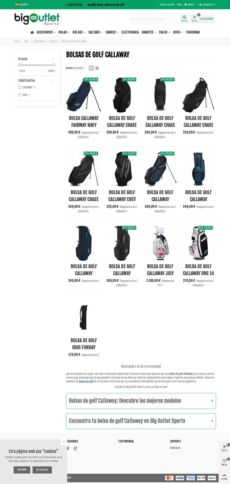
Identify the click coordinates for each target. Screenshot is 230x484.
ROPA (176, 32)
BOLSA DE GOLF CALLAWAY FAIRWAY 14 (160, 199)
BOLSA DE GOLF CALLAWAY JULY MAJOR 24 (160, 273)
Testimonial (126, 441)
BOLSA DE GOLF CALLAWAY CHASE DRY (83, 199)
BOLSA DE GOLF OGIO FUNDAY (84, 344)
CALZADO (94, 32)
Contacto (175, 447)
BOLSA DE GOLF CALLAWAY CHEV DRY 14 (122, 199)
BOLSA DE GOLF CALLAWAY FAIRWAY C (84, 273)
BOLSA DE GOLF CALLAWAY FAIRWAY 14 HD (198, 199)
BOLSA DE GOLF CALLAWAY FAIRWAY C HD (122, 273)
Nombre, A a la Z (76, 68)
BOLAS (63, 32)
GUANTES (147, 32)
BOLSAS (77, 32)
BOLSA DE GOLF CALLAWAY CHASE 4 (198, 125)
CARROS (111, 32)
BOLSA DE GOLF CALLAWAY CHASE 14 (122, 125)
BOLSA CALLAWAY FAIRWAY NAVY (83, 121)
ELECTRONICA (130, 32)
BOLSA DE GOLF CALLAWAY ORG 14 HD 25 (198, 273)
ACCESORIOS (45, 32)
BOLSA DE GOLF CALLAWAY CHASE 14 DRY (160, 125)
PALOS (163, 32)
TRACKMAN (193, 32)
